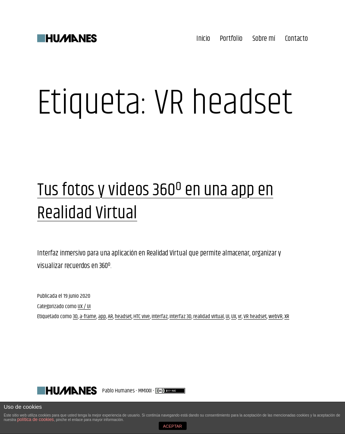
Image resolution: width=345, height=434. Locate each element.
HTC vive (141, 316)
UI (227, 316)
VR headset (255, 316)
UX (233, 316)
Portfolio (231, 39)
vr (240, 316)
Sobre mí (263, 39)
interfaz (160, 316)
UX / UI (84, 306)
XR (286, 316)
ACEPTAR (172, 426)
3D (75, 316)
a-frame (88, 316)
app (102, 316)
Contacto (296, 39)
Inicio (203, 39)
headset (123, 316)
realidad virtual (208, 316)
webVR (275, 316)
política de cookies (35, 419)
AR (110, 316)
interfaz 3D (180, 316)
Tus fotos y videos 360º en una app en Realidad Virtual (155, 202)
